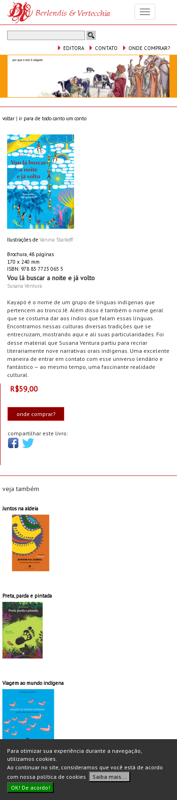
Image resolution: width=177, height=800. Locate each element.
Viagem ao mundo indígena (33, 683)
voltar (8, 118)
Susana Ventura (24, 286)
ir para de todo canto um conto (52, 118)
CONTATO (103, 48)
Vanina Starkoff (56, 239)
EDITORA (70, 48)
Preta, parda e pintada (27, 595)
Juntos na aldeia (20, 508)
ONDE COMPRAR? (146, 48)
